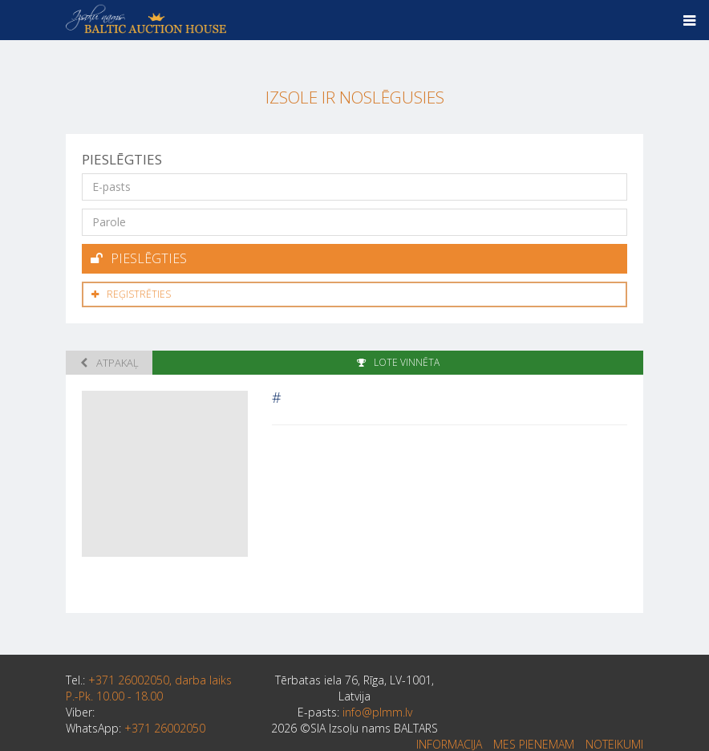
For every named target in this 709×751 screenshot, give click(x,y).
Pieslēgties (139, 258)
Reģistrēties (131, 294)
